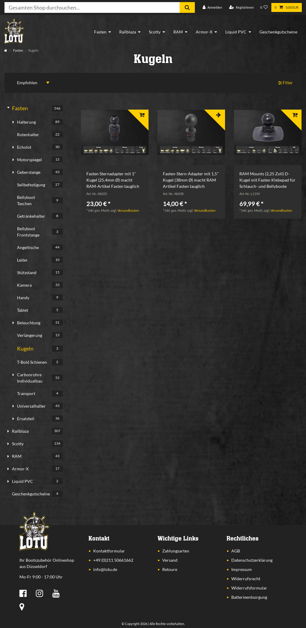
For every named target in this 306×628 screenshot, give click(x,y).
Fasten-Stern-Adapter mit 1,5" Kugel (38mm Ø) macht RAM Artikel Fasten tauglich (191, 180)
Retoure (169, 569)
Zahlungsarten (175, 550)
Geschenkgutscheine (278, 31)
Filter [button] (285, 83)
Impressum (241, 569)
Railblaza (127, 31)
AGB (235, 550)
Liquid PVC (236, 31)
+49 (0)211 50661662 (113, 560)
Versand (170, 560)
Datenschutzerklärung (252, 560)
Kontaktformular (109, 550)
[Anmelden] (212, 7)
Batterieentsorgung (249, 597)
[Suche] (187, 7)
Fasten (100, 31)
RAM (178, 31)
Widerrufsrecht (245, 578)
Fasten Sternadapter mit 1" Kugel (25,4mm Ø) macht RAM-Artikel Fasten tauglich (112, 180)
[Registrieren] (241, 7)
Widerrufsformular (249, 587)
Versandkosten (128, 210)
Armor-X (204, 31)
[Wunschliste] (264, 7)
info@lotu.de (105, 569)
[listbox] (115, 133)
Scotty (154, 31)
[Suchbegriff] (92, 7)
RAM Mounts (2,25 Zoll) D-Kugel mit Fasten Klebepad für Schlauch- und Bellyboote (267, 180)
